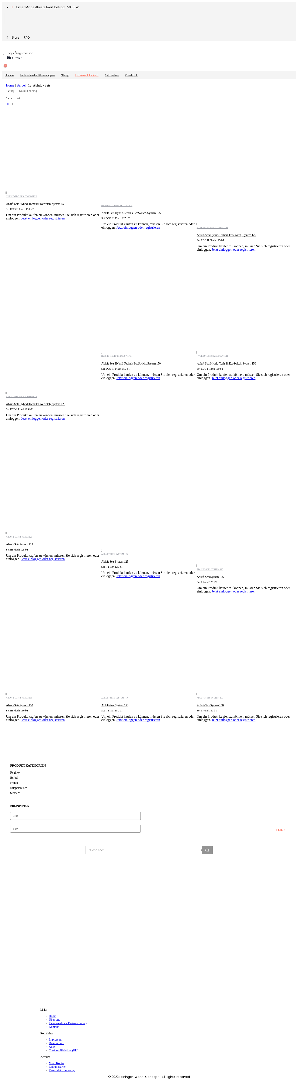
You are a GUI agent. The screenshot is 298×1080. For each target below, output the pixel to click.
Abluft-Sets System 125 (19, 537)
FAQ (27, 37)
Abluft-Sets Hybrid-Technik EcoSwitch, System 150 (35, 203)
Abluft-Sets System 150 (19, 698)
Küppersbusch (18, 787)
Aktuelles (112, 75)
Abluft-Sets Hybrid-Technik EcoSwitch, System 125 (130, 213)
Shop (65, 75)
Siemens (15, 793)
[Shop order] (34, 91)
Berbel (21, 85)
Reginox (15, 772)
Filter (280, 830)
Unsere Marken (86, 75)
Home (9, 75)
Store (12, 37)
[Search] (207, 850)
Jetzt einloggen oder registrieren (43, 218)
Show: (10, 98)
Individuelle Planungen (37, 75)
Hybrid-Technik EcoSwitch (21, 196)
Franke (14, 782)
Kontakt (131, 75)
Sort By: (11, 90)
